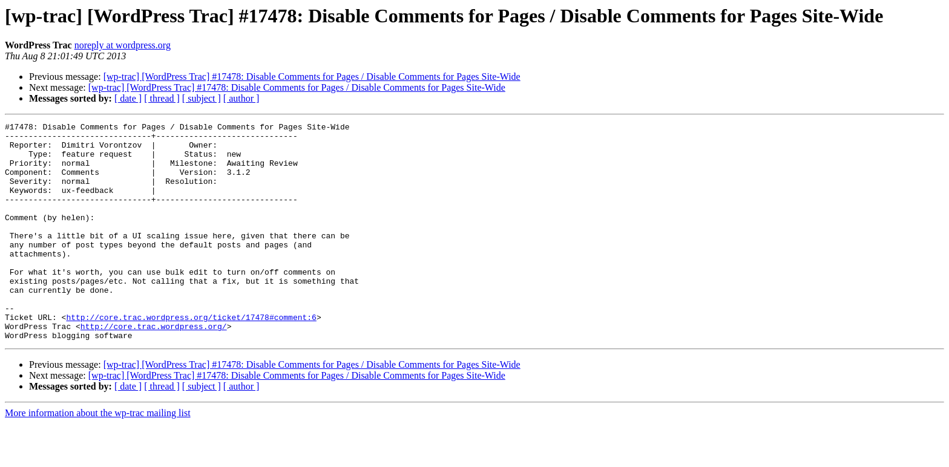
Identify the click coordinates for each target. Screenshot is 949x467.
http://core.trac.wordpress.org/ (153, 367)
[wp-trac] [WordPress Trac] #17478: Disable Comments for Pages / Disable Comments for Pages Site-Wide (311, 76)
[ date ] (128, 98)
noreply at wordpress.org (122, 45)
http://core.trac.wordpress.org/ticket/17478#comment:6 (191, 356)
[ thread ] (162, 98)
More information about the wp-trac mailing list (98, 456)
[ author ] (241, 98)
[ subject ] (201, 98)
